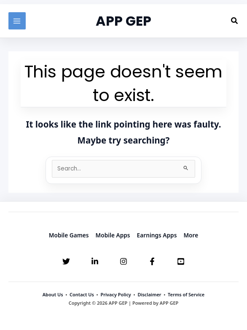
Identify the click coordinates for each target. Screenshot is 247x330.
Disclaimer (149, 294)
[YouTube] (181, 261)
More (190, 235)
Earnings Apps (157, 235)
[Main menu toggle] (17, 20)
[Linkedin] (95, 261)
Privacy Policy (115, 294)
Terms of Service (186, 294)
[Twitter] (66, 261)
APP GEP (123, 20)
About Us (53, 294)
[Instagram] (123, 261)
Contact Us (82, 294)
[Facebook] (152, 261)
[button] (235, 21)
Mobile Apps (113, 235)
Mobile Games (69, 235)
